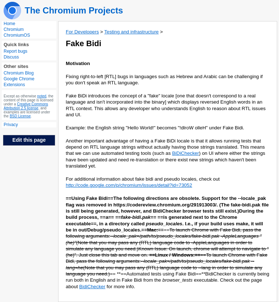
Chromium (14, 29)
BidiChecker (92, 286)
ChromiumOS (17, 35)
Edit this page (29, 140)
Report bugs (15, 51)
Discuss (11, 57)
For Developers (82, 32)
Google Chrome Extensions (19, 81)
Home (9, 23)
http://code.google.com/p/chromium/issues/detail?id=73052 (129, 185)
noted (41, 96)
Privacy (11, 124)
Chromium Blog (19, 73)
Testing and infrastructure (131, 32)
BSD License (20, 116)
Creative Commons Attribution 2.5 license (26, 106)
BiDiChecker (185, 153)
